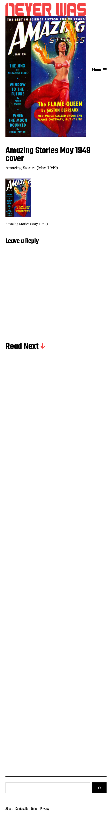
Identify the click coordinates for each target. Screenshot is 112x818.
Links (34, 809)
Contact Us (21, 809)
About (8, 809)
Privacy (44, 809)
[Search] (99, 787)
